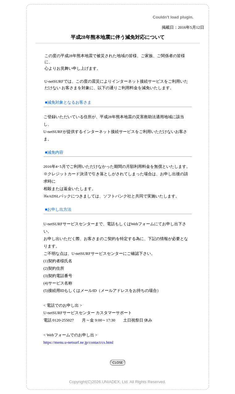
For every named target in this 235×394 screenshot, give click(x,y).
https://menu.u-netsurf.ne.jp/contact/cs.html (79, 342)
